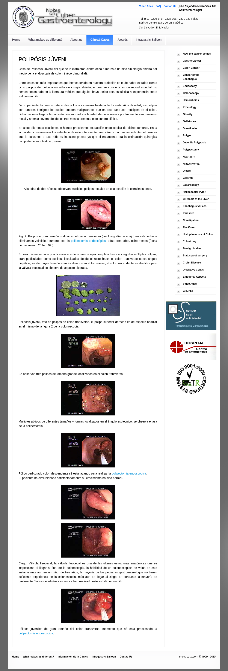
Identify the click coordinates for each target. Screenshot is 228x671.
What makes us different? (45, 39)
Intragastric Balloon (149, 39)
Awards (122, 39)
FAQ (158, 6)
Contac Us (169, 6)
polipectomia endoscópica (88, 241)
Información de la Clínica (73, 656)
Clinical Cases (100, 39)
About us (76, 39)
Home (16, 39)
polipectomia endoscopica (129, 473)
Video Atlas (146, 6)
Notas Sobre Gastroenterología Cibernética (62, 16)
